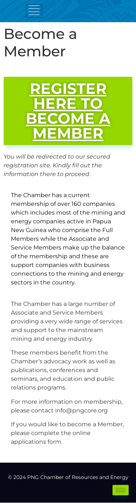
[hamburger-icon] (34, 11)
